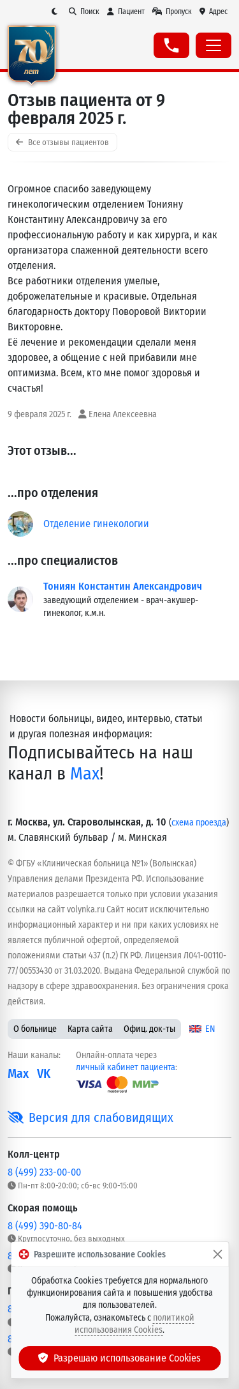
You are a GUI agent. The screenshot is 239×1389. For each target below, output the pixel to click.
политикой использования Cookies (134, 1323)
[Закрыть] (217, 1254)
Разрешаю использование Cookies (119, 1358)
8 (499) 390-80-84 (45, 1226)
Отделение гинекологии (96, 524)
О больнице (35, 1029)
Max (84, 773)
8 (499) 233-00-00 (44, 1172)
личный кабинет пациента (125, 1067)
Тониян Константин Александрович (122, 586)
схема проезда (198, 822)
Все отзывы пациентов (62, 142)
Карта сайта (90, 1029)
